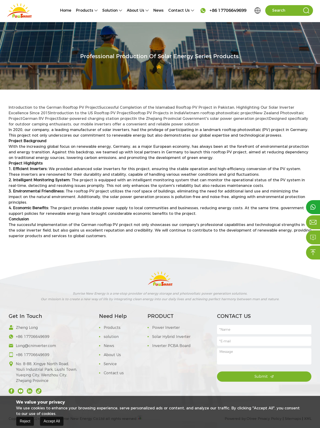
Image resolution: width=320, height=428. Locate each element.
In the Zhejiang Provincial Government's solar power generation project (201, 118)
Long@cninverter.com (36, 346)
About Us (135, 10)
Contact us (179, 10)
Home (65, 10)
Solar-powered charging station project (96, 118)
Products (84, 10)
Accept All (52, 423)
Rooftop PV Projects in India (157, 113)
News (158, 10)
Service (108, 364)
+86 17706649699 (223, 10)
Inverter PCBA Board (169, 346)
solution (110, 10)
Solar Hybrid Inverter (169, 336)
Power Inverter (164, 327)
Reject (25, 423)
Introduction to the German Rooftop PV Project (54, 107)
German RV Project (40, 118)
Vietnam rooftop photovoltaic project (218, 113)
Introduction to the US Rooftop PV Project (90, 113)
